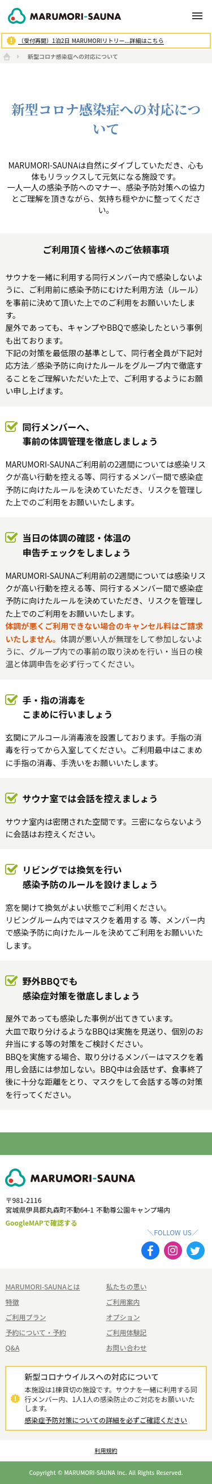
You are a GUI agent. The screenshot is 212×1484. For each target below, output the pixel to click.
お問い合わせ (126, 1347)
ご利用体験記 (126, 1332)
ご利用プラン (25, 1317)
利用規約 (106, 1451)
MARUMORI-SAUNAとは (42, 1286)
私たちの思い (126, 1286)
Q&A (12, 1347)
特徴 (12, 1301)
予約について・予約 (35, 1332)
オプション (123, 1317)
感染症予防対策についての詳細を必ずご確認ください (105, 1420)
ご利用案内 (123, 1301)
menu (197, 16)
